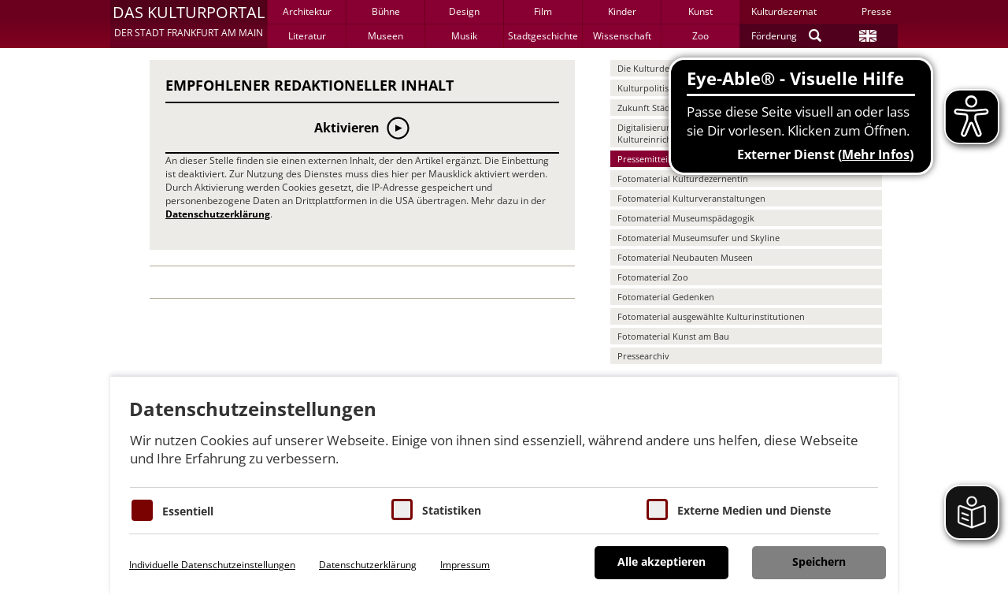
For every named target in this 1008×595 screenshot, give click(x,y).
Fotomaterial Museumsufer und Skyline (698, 238)
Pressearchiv (643, 356)
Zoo (700, 36)
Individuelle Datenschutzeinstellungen (212, 564)
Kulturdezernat (784, 11)
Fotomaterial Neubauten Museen (685, 257)
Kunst (700, 11)
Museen (385, 36)
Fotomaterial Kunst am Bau (673, 336)
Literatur (307, 36)
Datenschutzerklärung (217, 214)
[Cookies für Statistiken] (402, 509)
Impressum (465, 564)
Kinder (622, 11)
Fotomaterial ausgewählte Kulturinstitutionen (711, 316)
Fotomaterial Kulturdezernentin (682, 178)
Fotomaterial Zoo (652, 277)
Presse (876, 11)
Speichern (819, 561)
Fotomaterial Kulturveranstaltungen (691, 198)
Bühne (386, 11)
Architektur (307, 11)
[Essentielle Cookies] (142, 510)
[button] (188, 23)
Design (464, 11)
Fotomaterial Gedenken (665, 297)
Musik (464, 36)
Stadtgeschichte (543, 36)
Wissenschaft (622, 36)
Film (543, 11)
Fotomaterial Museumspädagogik (685, 218)
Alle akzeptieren (661, 561)
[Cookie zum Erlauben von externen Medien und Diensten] (657, 509)
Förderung (774, 36)
